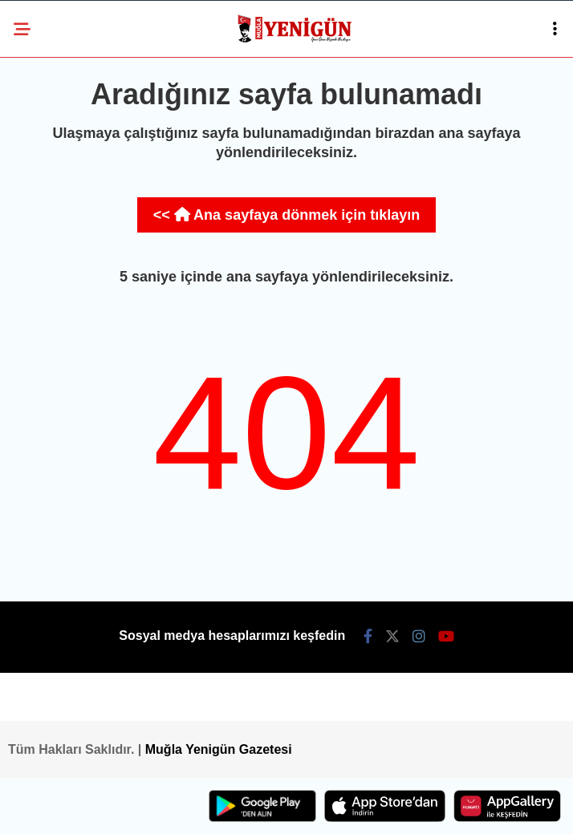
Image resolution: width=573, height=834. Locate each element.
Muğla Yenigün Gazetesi (218, 749)
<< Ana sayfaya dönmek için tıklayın (286, 215)
